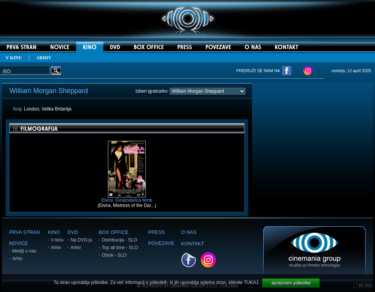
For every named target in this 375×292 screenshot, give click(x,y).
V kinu (57, 240)
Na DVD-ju (81, 240)
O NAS (188, 232)
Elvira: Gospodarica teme (127, 198)
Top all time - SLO (120, 247)
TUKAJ (251, 282)
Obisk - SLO (114, 255)
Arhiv (17, 258)
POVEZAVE (161, 243)
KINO (54, 232)
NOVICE (18, 243)
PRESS (156, 232)
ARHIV (44, 57)
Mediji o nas (24, 251)
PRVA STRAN (24, 232)
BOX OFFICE (114, 232)
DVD (72, 232)
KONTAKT (192, 243)
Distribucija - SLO (119, 240)
